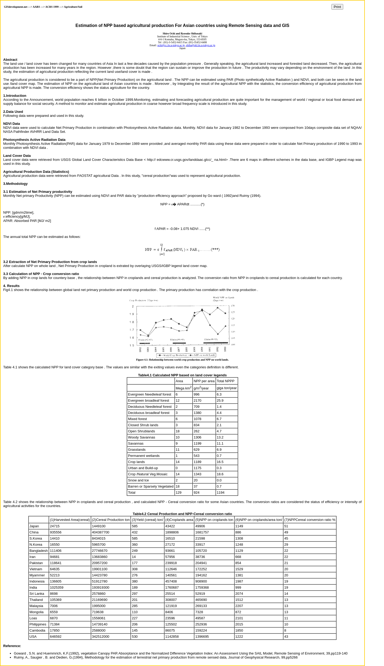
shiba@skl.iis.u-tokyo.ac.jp (200, 45)
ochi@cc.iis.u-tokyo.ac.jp (171, 45)
